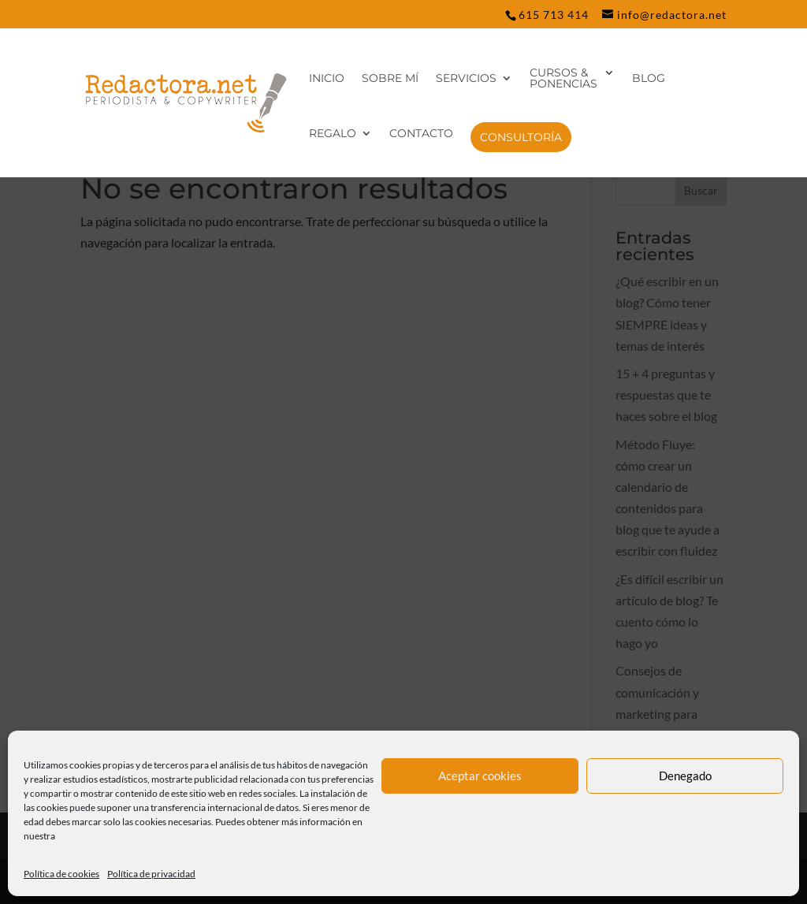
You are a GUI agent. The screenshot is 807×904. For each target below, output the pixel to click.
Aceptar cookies (480, 775)
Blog (648, 79)
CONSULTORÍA (521, 137)
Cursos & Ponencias (563, 79)
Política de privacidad (151, 874)
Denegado (685, 775)
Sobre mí (390, 79)
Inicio (326, 79)
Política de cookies (61, 874)
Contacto (421, 134)
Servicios (466, 79)
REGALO (332, 134)
